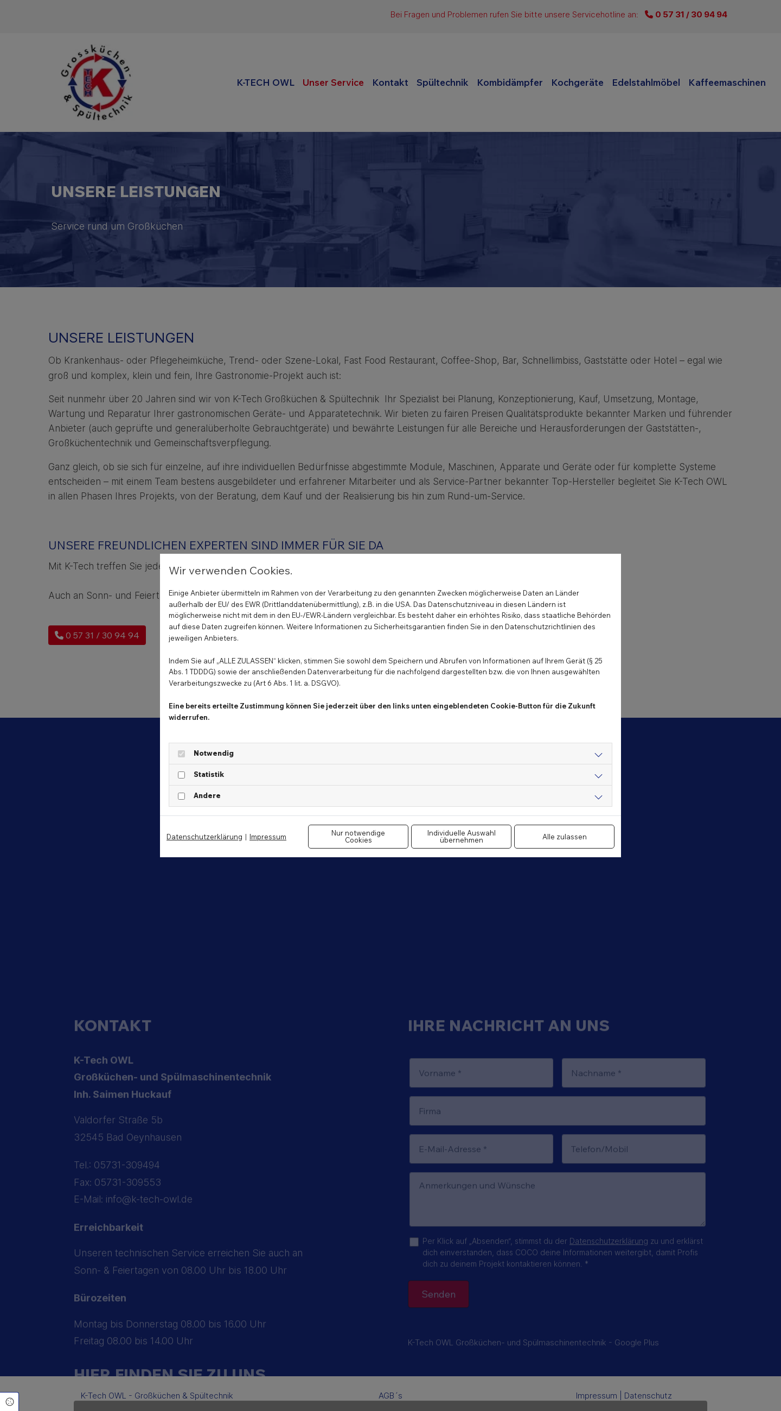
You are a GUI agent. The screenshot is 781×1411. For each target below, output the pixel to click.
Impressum (267, 836)
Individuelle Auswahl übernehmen (461, 836)
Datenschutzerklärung (204, 836)
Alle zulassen (564, 836)
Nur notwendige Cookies (358, 836)
